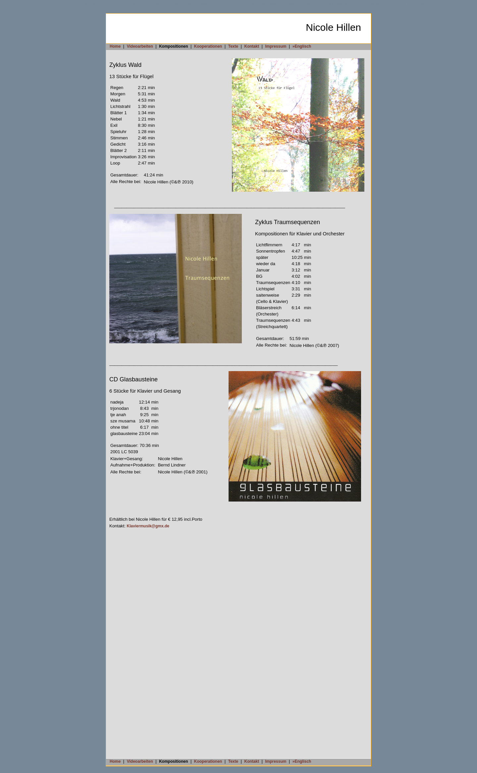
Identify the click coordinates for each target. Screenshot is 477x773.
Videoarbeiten (140, 46)
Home (115, 46)
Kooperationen (208, 46)
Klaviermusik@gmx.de (148, 526)
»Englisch (301, 46)
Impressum (275, 46)
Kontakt (251, 46)
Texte (233, 46)
